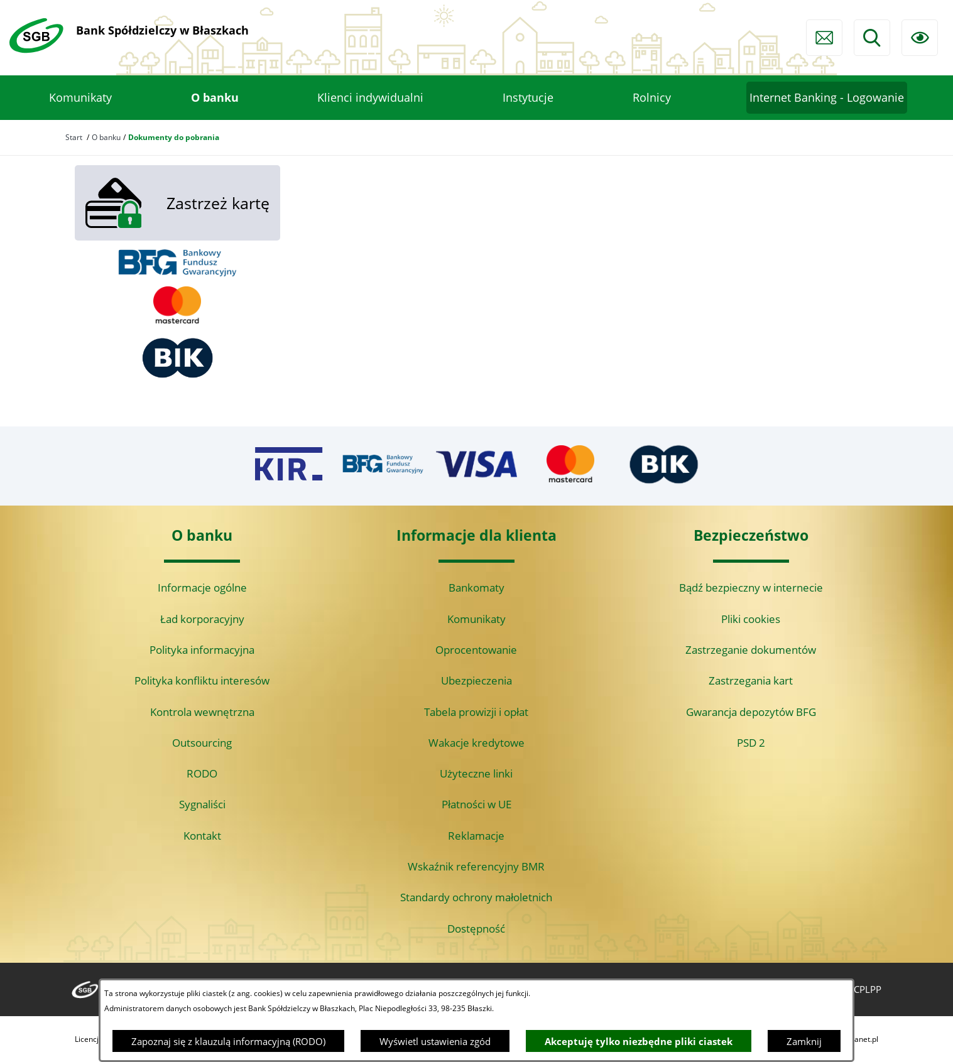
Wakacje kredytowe (476, 742)
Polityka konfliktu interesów (202, 680)
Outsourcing (202, 742)
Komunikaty (476, 619)
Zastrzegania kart (751, 680)
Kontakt (202, 835)
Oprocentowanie (476, 649)
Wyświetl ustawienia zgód (435, 1041)
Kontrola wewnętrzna (202, 712)
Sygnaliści (202, 804)
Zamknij (804, 1041)
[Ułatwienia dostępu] (919, 37)
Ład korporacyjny (202, 619)
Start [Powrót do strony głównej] (73, 137)
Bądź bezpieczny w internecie (751, 587)
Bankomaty (476, 587)
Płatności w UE (476, 804)
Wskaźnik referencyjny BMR (476, 866)
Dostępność (476, 928)
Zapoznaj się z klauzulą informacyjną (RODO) (228, 1041)
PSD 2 (751, 742)
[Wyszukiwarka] (872, 37)
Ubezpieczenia (476, 680)
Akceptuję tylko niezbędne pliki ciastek (638, 1041)
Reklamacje (476, 835)
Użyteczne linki (476, 773)
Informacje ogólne (202, 587)
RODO (202, 773)
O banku (106, 137)
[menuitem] (80, 98)
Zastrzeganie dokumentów (750, 649)
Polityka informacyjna (202, 649)
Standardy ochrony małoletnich (476, 897)
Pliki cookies (750, 619)
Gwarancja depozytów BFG (751, 712)
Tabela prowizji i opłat (476, 712)
